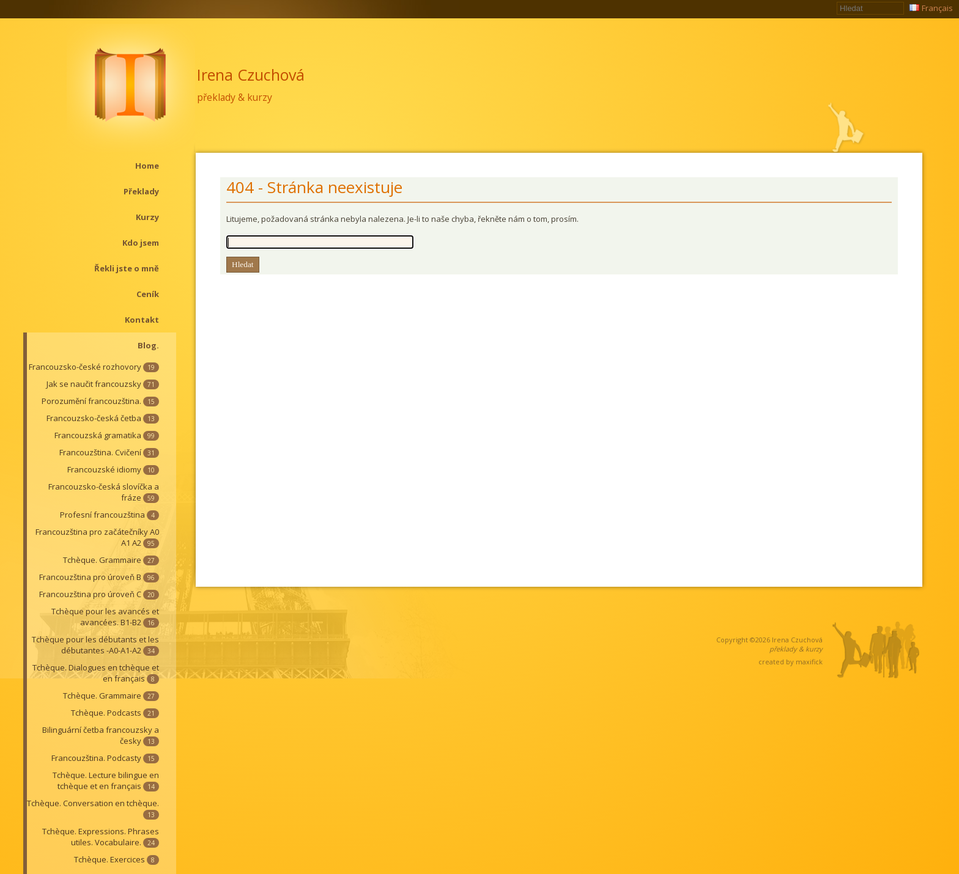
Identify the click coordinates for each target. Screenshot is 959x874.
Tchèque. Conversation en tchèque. (93, 809)
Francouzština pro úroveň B (99, 576)
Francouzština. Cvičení (109, 452)
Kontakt (142, 319)
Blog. (148, 345)
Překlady (141, 191)
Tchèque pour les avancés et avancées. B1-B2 (105, 617)
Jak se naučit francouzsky (102, 383)
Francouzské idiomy (113, 469)
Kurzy (147, 216)
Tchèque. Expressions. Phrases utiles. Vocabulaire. (100, 837)
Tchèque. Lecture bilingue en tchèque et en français (106, 780)
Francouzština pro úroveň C (99, 594)
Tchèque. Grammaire (111, 559)
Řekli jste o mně (126, 268)
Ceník (147, 293)
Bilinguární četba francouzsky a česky (100, 735)
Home (147, 165)
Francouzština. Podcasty (105, 757)
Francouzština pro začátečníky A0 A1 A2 (97, 537)
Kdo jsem (140, 242)
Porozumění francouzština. (100, 400)
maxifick (809, 661)
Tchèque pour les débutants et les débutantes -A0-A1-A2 (95, 645)
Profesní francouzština (109, 514)
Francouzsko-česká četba (102, 418)
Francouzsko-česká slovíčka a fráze (103, 492)
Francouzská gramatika (106, 435)
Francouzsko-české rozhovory (94, 366)
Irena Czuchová (251, 74)
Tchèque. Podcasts (115, 712)
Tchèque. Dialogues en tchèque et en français (95, 673)
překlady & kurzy (234, 97)
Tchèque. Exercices (116, 859)
